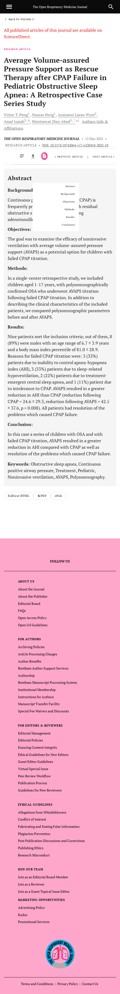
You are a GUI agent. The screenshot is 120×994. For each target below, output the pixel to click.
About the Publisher (33, 596)
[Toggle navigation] (9, 7)
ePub (58, 496)
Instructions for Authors (36, 697)
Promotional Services (33, 921)
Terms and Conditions (37, 983)
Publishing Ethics (30, 848)
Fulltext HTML (18, 496)
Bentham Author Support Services (43, 668)
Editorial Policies (30, 740)
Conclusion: (68, 224)
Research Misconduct (34, 855)
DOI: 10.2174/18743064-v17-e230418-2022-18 (75, 145)
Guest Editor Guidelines (35, 761)
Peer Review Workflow (34, 776)
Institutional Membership (37, 689)
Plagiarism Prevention (34, 833)
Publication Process (32, 783)
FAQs (22, 610)
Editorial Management (34, 733)
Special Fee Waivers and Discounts (43, 711)
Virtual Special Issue (33, 768)
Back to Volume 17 (22, 19)
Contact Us (90, 983)
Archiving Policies (31, 647)
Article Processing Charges (37, 654)
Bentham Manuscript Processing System (47, 682)
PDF (42, 496)
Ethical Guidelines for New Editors (43, 754)
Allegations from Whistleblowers (42, 812)
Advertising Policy (31, 907)
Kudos (22, 914)
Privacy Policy (67, 983)
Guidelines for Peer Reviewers (40, 790)
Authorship (26, 675)
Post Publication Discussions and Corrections (51, 840)
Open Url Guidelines (33, 625)
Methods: (70, 209)
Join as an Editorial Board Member (43, 877)
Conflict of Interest (32, 819)
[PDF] (44, 156)
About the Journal (31, 589)
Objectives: (69, 201)
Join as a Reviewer (31, 884)
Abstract (70, 186)
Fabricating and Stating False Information (48, 826)
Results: (70, 217)
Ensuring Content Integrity (37, 747)
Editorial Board (29, 603)
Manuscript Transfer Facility (39, 704)
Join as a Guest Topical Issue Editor (44, 891)
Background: (68, 194)
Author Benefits (29, 661)
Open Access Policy (32, 617)
